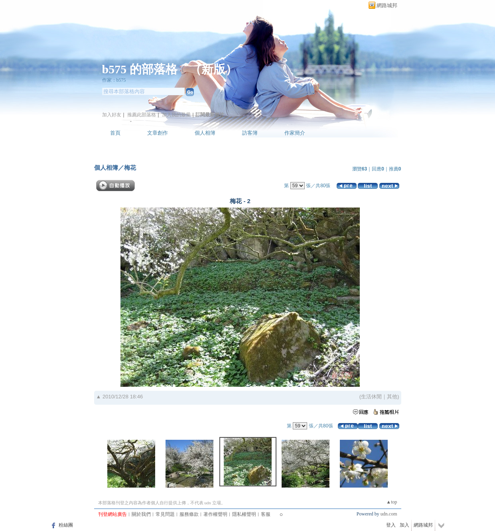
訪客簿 (250, 133)
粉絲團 (66, 525)
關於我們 (141, 514)
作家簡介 (294, 133)
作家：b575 (114, 80)
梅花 (130, 167)
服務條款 (189, 514)
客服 (265, 514)
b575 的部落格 (139, 69)
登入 (391, 525)
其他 (392, 397)
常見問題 (165, 514)
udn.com (389, 514)
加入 (404, 525)
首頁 (115, 133)
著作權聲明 (215, 514)
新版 (213, 69)
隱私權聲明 (244, 514)
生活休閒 (371, 397)
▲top (391, 502)
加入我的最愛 (176, 115)
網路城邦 (387, 5)
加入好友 (111, 115)
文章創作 (157, 133)
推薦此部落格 (141, 115)
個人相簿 (205, 133)
